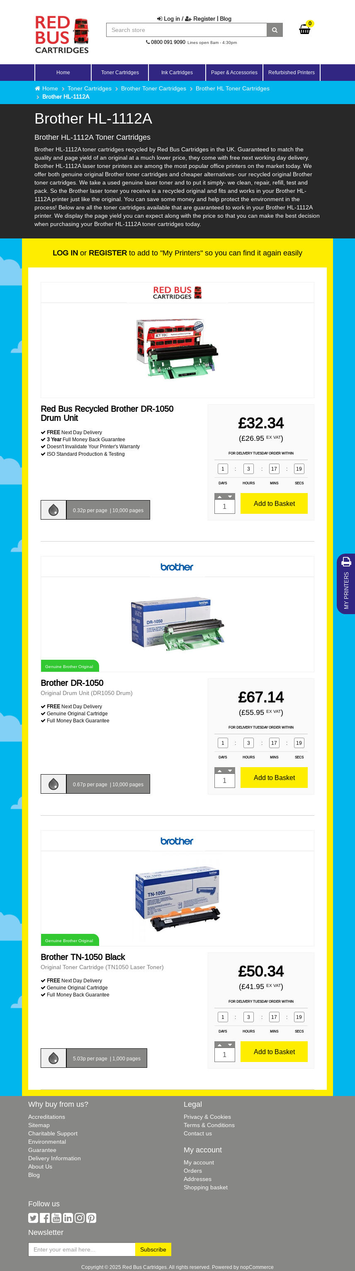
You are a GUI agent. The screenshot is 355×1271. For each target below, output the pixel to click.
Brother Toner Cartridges (153, 88)
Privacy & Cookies (207, 1116)
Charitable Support (53, 1133)
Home (63, 72)
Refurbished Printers (291, 72)
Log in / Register (186, 18)
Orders (193, 1170)
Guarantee (42, 1150)
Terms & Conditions (209, 1125)
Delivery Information (54, 1158)
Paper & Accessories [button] (234, 72)
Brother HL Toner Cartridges (233, 88)
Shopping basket (206, 1187)
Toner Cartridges (90, 88)
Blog (225, 18)
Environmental (47, 1141)
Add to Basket (274, 503)
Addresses (198, 1179)
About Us (40, 1166)
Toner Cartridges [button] (120, 72)
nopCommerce (257, 1267)
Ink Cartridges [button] (177, 72)
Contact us (198, 1133)
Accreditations (46, 1116)
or (90, 252)
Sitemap (39, 1125)
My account (199, 1162)
